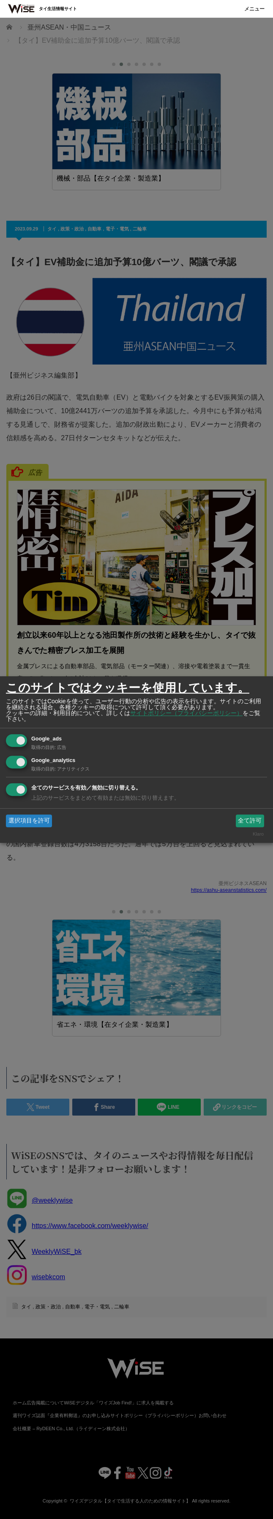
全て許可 (250, 820)
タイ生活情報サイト (58, 8)
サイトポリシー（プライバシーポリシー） (186, 713)
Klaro (258, 834)
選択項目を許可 (29, 820)
